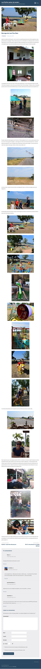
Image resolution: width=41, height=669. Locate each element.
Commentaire (6, 616)
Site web (5, 640)
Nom (4, 632)
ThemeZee (14, 666)
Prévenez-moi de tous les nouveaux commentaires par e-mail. (16, 647)
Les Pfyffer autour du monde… (11, 2)
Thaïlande (4, 36)
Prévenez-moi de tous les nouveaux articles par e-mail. (14, 650)
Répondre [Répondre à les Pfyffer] (6, 578)
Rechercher (36, 662)
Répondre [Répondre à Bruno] (5, 564)
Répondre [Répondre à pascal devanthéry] (5, 591)
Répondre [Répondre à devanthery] (5, 606)
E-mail (4, 636)
